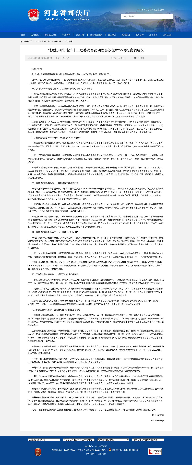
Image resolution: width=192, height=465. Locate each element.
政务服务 (153, 35)
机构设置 (35, 35)
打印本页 (139, 58)
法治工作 (80, 35)
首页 (23, 35)
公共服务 (112, 35)
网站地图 (90, 453)
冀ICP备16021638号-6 (97, 450)
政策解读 (126, 35)
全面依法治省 (51, 35)
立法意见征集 (96, 35)
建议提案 (69, 41)
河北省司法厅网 (42, 41)
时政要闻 (66, 35)
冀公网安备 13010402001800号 (124, 450)
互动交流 (167, 35)
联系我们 (102, 453)
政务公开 (140, 35)
